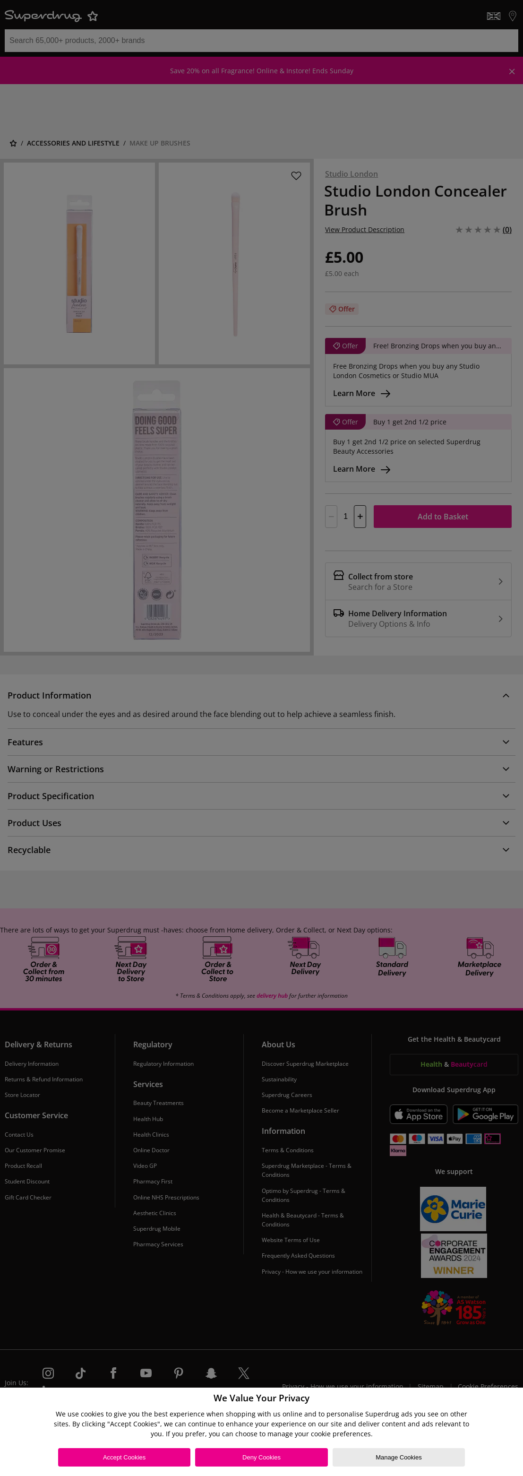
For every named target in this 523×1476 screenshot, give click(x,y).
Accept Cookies (124, 1457)
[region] (261, 1432)
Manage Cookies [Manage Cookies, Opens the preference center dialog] (399, 1457)
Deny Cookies (261, 1457)
